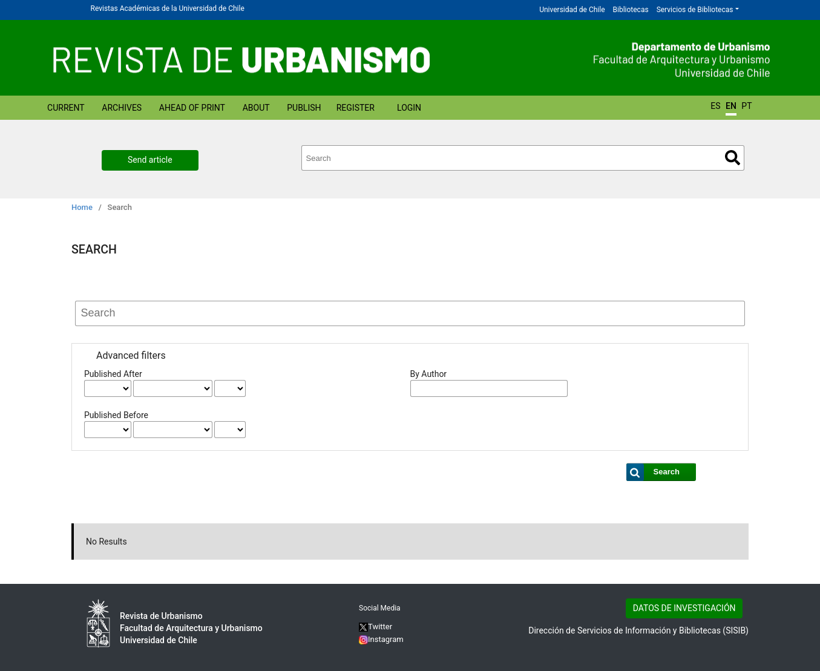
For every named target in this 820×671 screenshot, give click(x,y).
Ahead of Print (192, 108)
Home (82, 207)
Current (66, 108)
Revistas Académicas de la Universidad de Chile (167, 8)
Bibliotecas (631, 9)
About (256, 108)
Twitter (375, 626)
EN (731, 106)
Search (732, 157)
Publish (304, 108)
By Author (428, 374)
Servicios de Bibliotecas (695, 9)
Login (409, 108)
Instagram (381, 639)
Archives (122, 108)
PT (746, 106)
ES (715, 106)
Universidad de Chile (572, 9)
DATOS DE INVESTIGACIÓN (684, 608)
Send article (150, 160)
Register (355, 108)
